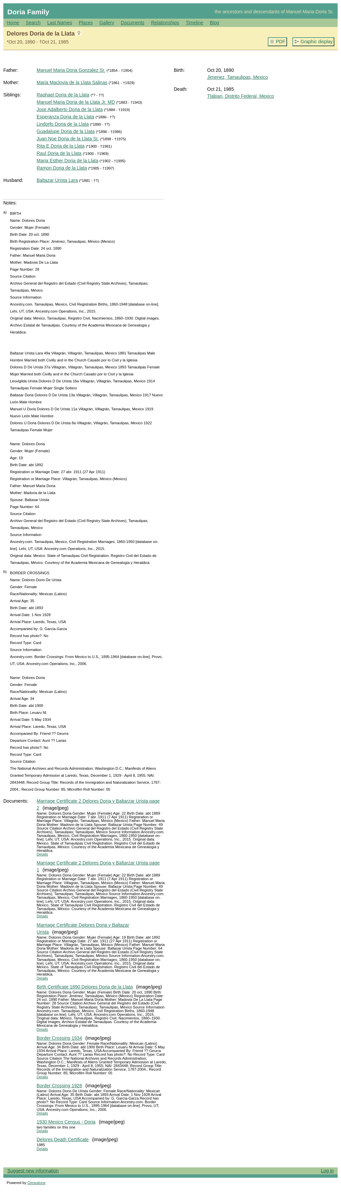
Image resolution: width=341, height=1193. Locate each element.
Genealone (36, 1183)
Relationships (165, 22)
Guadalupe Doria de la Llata (66, 131)
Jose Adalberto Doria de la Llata (70, 109)
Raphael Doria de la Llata (63, 94)
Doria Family (28, 12)
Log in (327, 1170)
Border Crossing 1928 (59, 1085)
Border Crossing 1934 (59, 1038)
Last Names (59, 22)
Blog (214, 22)
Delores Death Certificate (63, 1139)
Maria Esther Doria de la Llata (67, 160)
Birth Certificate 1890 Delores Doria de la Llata (85, 987)
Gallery (106, 22)
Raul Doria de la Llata (59, 153)
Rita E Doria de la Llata (61, 146)
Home (13, 22)
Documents (133, 22)
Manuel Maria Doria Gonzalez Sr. (71, 70)
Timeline (194, 22)
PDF (280, 41)
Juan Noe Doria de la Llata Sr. (68, 138)
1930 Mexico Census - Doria (66, 1122)
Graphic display (317, 41)
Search (33, 22)
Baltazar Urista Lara (57, 180)
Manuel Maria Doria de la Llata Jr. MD (76, 102)
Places (86, 22)
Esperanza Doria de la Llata (65, 116)
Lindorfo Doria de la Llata (63, 124)
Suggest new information (33, 1170)
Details (42, 854)
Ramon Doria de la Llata (62, 168)
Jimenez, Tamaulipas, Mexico (237, 77)
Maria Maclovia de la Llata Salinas (72, 82)
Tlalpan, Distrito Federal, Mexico (240, 96)
